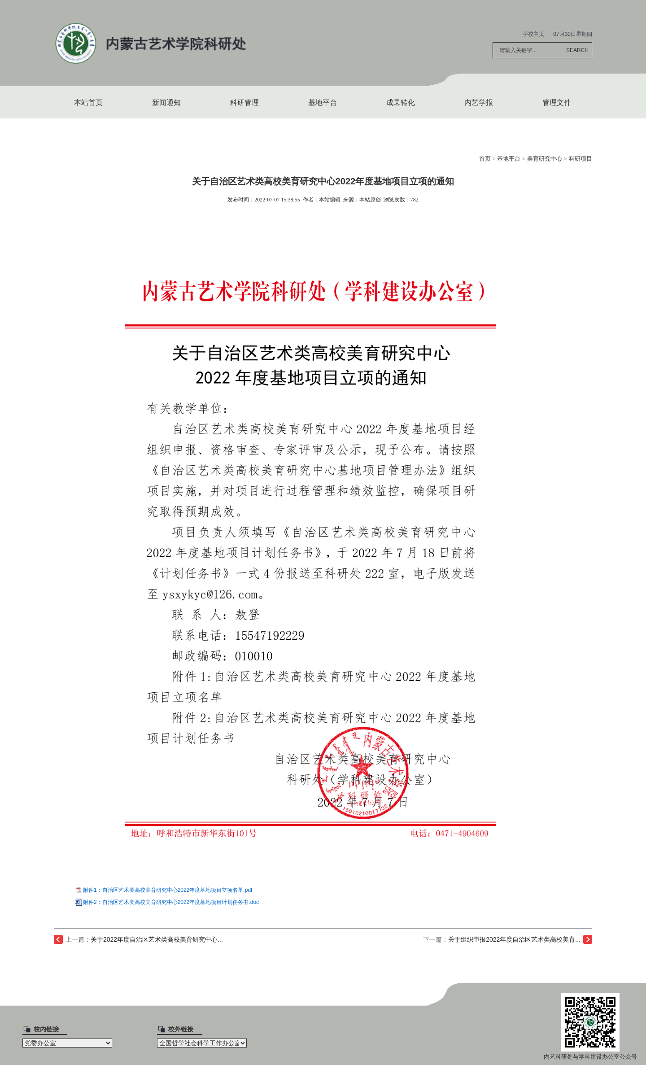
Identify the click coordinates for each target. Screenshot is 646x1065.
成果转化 (400, 102)
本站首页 (88, 102)
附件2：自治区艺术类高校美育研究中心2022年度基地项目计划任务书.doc (171, 902)
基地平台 (322, 102)
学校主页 (533, 34)
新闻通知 (166, 102)
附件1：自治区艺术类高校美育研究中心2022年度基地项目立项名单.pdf (167, 890)
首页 (485, 158)
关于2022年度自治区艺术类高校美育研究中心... (157, 939)
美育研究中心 (544, 158)
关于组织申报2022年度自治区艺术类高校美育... (514, 939)
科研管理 (244, 102)
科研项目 (580, 158)
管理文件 (556, 102)
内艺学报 (478, 102)
